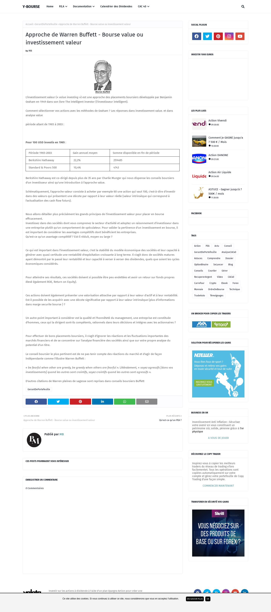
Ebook (224, 283)
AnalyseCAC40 (229, 252)
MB (30, 50)
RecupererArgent (203, 277)
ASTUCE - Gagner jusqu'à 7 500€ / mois (225, 191)
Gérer (225, 270)
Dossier (229, 258)
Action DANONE (218, 155)
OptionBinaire (201, 264)
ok (207, 599)
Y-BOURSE (31, 6)
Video (220, 277)
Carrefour (199, 283)
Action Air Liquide (220, 172)
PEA (207, 246)
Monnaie (198, 289)
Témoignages (216, 295)
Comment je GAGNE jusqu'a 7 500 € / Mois (226, 140)
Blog (230, 264)
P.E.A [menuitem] (61, 6)
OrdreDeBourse (216, 289)
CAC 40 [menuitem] (142, 6)
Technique (234, 289)
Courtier (212, 270)
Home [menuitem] (49, 6)
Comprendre (213, 258)
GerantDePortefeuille (46, 24)
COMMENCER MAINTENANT (218, 485)
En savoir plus (195, 599)
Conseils (198, 270)
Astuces (198, 258)
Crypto (212, 283)
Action (197, 246)
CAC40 (231, 277)
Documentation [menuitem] (82, 6)
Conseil (228, 246)
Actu (217, 246)
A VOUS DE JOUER (218, 438)
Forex (235, 283)
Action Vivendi (218, 120)
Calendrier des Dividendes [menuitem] (116, 6)
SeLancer (218, 264)
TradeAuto (199, 295)
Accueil (29, 24)
